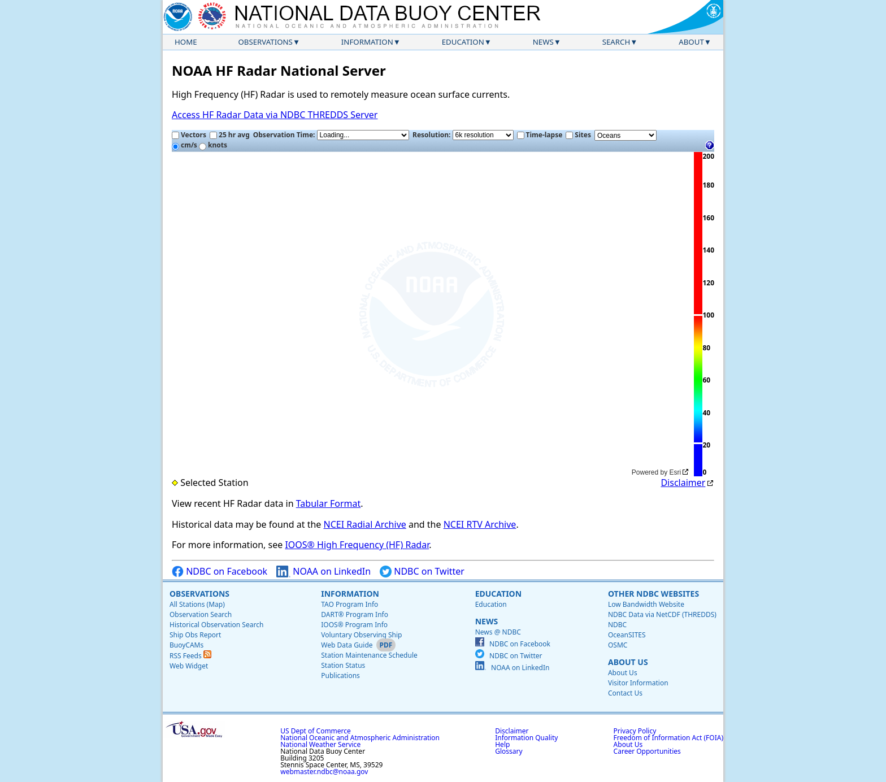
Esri (675, 472)
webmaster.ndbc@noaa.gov (324, 771)
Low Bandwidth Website (646, 604)
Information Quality (526, 737)
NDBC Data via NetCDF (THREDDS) (662, 614)
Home (186, 42)
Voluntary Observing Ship (361, 635)
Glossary (508, 751)
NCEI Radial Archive (365, 524)
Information (367, 42)
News (543, 42)
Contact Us (625, 693)
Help (502, 744)
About (691, 42)
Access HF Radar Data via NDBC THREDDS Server (274, 114)
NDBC (617, 624)
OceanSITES (627, 635)
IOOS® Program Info (354, 624)
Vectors (189, 135)
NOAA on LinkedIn (323, 571)
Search (616, 42)
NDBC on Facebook (219, 571)
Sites (578, 135)
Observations (265, 42)
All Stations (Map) (197, 604)
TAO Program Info (349, 604)
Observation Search (201, 614)
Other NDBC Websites (653, 593)
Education (463, 42)
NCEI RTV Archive (480, 524)
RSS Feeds (190, 656)
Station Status (343, 665)
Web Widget (189, 666)
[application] (432, 314)
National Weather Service (320, 744)
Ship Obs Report (195, 635)
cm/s (184, 145)
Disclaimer (683, 482)
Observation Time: (331, 135)
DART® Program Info (354, 614)
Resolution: (463, 135)
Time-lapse (540, 135)
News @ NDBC (498, 632)
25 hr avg (230, 135)
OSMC (617, 645)
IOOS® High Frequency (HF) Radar (357, 544)
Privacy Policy (635, 731)
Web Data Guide (346, 645)
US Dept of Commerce (315, 731)
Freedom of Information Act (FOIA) (668, 737)
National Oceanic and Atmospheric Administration (360, 737)
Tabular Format (328, 503)
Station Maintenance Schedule (369, 655)
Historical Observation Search (216, 624)
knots (213, 145)
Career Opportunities (647, 751)
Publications (340, 675)
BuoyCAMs (186, 645)
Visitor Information (638, 683)
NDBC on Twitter (422, 571)
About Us (628, 662)
